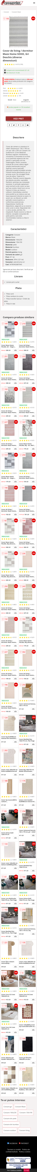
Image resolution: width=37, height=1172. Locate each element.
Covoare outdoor (10, 1130)
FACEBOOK (12, 1143)
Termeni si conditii (14, 1149)
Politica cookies (24, 1152)
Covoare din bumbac (11, 1124)
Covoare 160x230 (10, 1112)
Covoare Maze (16, 12)
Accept (26, 1170)
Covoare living (24, 1130)
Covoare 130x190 (25, 1112)
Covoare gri (8, 1107)
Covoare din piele (10, 1118)
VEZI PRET (18, 118)
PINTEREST (24, 1143)
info (15, 350)
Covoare (6, 12)
